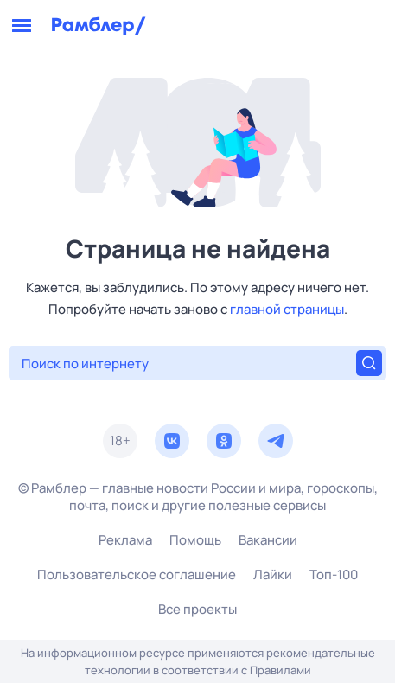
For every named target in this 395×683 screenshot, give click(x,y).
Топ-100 (333, 574)
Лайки (272, 574)
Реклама (125, 540)
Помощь (195, 540)
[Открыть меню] (22, 26)
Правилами (280, 670)
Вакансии (268, 540)
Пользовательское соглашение (136, 574)
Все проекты (197, 609)
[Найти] (369, 363)
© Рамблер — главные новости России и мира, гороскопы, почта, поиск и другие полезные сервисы (198, 496)
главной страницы (287, 309)
